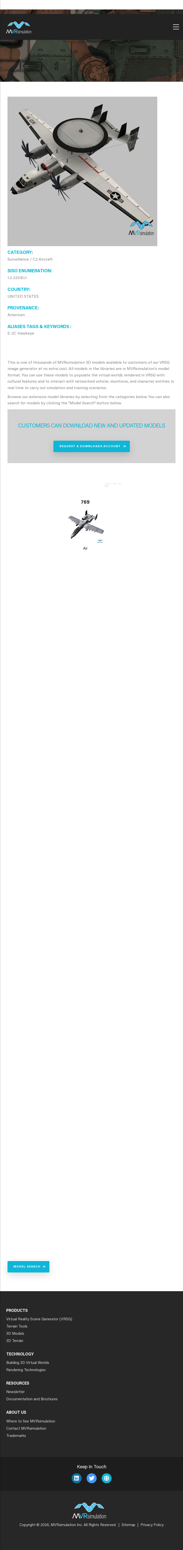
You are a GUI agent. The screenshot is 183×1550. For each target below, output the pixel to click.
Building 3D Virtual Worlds (27, 1363)
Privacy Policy (152, 1525)
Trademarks (16, 1436)
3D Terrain (14, 1341)
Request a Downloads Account (90, 446)
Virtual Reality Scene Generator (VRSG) (39, 1319)
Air (85, 549)
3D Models (15, 1334)
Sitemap (128, 1525)
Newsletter (15, 1392)
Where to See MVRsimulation (30, 1421)
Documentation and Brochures (32, 1399)
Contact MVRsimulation (26, 1429)
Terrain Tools (16, 1327)
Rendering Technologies (26, 1370)
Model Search (26, 1266)
